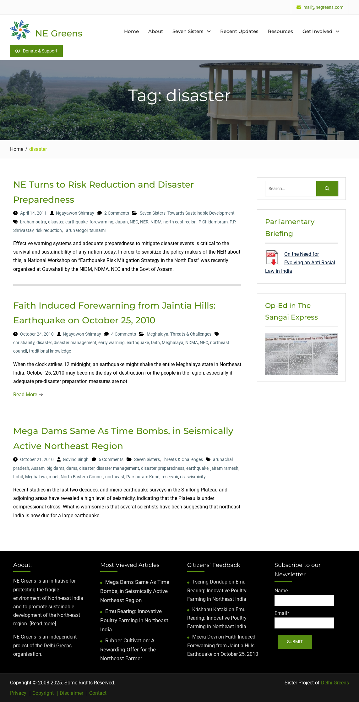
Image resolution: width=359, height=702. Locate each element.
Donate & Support (36, 50)
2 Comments (116, 213)
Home (131, 31)
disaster (55, 221)
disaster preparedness (162, 468)
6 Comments (111, 459)
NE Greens (58, 33)
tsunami (98, 230)
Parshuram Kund (143, 476)
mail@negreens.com (323, 7)
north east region (180, 221)
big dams (55, 468)
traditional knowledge (50, 351)
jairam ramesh (224, 468)
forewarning (101, 221)
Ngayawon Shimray (75, 213)
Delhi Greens (58, 646)
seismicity (196, 476)
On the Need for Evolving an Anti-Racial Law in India (300, 262)
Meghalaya (157, 334)
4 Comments (123, 334)
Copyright (43, 693)
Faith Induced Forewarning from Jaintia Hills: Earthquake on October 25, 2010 (222, 645)
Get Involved (317, 31)
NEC (134, 221)
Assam (38, 468)
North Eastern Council (82, 476)
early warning (111, 342)
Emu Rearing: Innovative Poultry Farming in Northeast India (134, 620)
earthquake (76, 221)
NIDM (155, 221)
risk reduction (48, 230)
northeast (114, 476)
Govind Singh (76, 459)
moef (54, 476)
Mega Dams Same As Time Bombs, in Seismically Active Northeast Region (134, 591)
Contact (97, 693)
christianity (24, 342)
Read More (25, 395)
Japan (121, 221)
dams (71, 468)
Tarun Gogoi (76, 230)
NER (144, 221)
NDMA (191, 342)
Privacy (18, 693)
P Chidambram (213, 221)
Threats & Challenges (190, 334)
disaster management (75, 342)
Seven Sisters (188, 31)
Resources (280, 31)
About (155, 31)
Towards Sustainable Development (201, 213)
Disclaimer (71, 693)
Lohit (18, 476)
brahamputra (33, 221)
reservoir (169, 476)
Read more (43, 624)
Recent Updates (239, 31)
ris (182, 476)
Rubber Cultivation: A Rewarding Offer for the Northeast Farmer (128, 649)
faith (155, 342)
